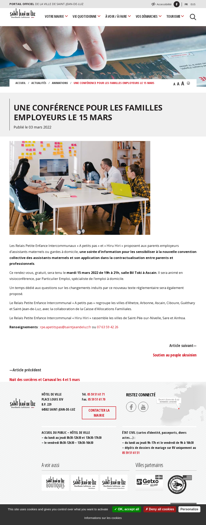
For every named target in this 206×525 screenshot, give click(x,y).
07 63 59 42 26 (107, 327)
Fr (186, 4)
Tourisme (173, 16)
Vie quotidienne (84, 16)
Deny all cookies (159, 509)
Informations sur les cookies (103, 518)
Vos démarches (147, 16)
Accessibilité (164, 4)
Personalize (189, 509)
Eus (193, 4)
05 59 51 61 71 (96, 394)
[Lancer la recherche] (191, 16)
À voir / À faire (116, 16)
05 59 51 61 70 (96, 399)
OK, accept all (126, 509)
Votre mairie (54, 16)
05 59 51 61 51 (130, 452)
